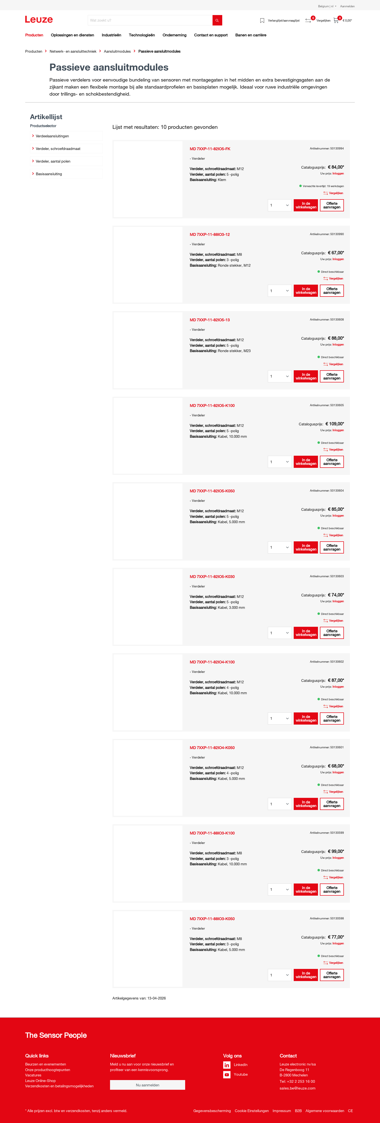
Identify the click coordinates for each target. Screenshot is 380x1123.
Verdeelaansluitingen (50, 136)
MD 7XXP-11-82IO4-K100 (212, 662)
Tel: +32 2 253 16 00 (297, 1081)
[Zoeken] (217, 20)
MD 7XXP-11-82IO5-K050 (212, 490)
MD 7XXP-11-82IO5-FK (210, 148)
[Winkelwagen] (343, 20)
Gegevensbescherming (212, 1110)
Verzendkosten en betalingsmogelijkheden (59, 1086)
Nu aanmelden (147, 1085)
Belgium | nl (326, 6)
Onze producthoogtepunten (47, 1069)
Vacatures (33, 1075)
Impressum (282, 1110)
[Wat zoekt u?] (150, 20)
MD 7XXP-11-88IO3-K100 (212, 833)
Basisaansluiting (46, 174)
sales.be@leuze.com (298, 1088)
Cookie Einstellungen (252, 1110)
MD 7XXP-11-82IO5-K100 (212, 405)
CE (350, 1110)
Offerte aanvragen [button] (331, 205)
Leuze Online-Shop (40, 1080)
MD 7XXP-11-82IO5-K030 (212, 576)
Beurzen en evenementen (45, 1064)
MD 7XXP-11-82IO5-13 (210, 319)
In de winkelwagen (306, 205)
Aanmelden (347, 6)
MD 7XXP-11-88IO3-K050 (212, 918)
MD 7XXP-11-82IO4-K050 (212, 747)
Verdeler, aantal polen (50, 161)
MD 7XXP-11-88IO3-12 (210, 234)
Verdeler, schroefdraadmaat (55, 148)
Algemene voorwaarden (325, 1110)
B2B (298, 1110)
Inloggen (338, 173)
